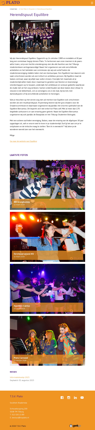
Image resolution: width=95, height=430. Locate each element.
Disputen (32, 9)
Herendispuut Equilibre (44, 9)
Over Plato (23, 9)
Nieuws (13, 372)
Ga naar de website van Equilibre (23, 141)
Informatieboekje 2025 (19, 377)
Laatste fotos (19, 155)
